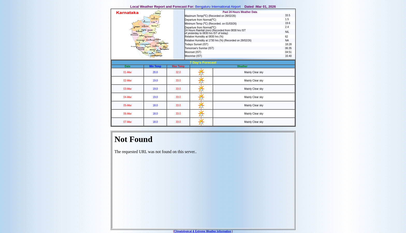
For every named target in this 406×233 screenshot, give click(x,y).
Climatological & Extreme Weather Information (202, 231)
